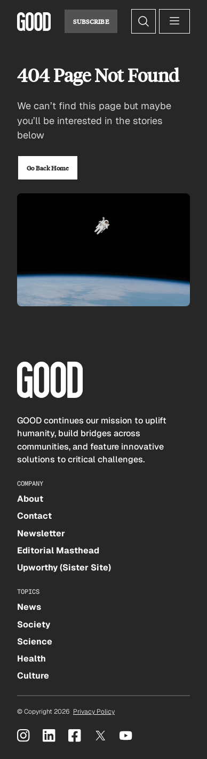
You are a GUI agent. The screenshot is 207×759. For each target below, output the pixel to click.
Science (34, 641)
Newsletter (41, 533)
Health (31, 658)
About (30, 498)
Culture (33, 675)
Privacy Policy (94, 711)
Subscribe (91, 21)
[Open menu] (174, 21)
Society (33, 624)
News (29, 607)
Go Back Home (48, 168)
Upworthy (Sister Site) (64, 567)
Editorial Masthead (58, 550)
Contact (34, 515)
